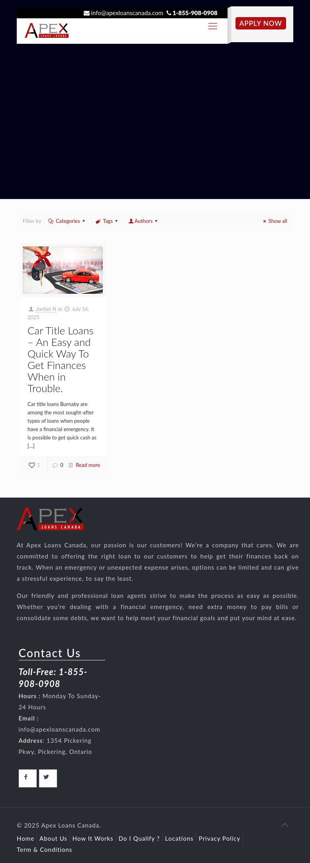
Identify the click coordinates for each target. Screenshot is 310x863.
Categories (67, 221)
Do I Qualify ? (139, 838)
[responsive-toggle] (213, 26)
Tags (107, 221)
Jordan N (46, 309)
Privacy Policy (219, 838)
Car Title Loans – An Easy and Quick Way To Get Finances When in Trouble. (60, 359)
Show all (274, 221)
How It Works (93, 838)
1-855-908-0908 (195, 12)
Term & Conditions (44, 849)
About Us (53, 838)
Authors (143, 221)
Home (25, 838)
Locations (179, 838)
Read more (88, 465)
